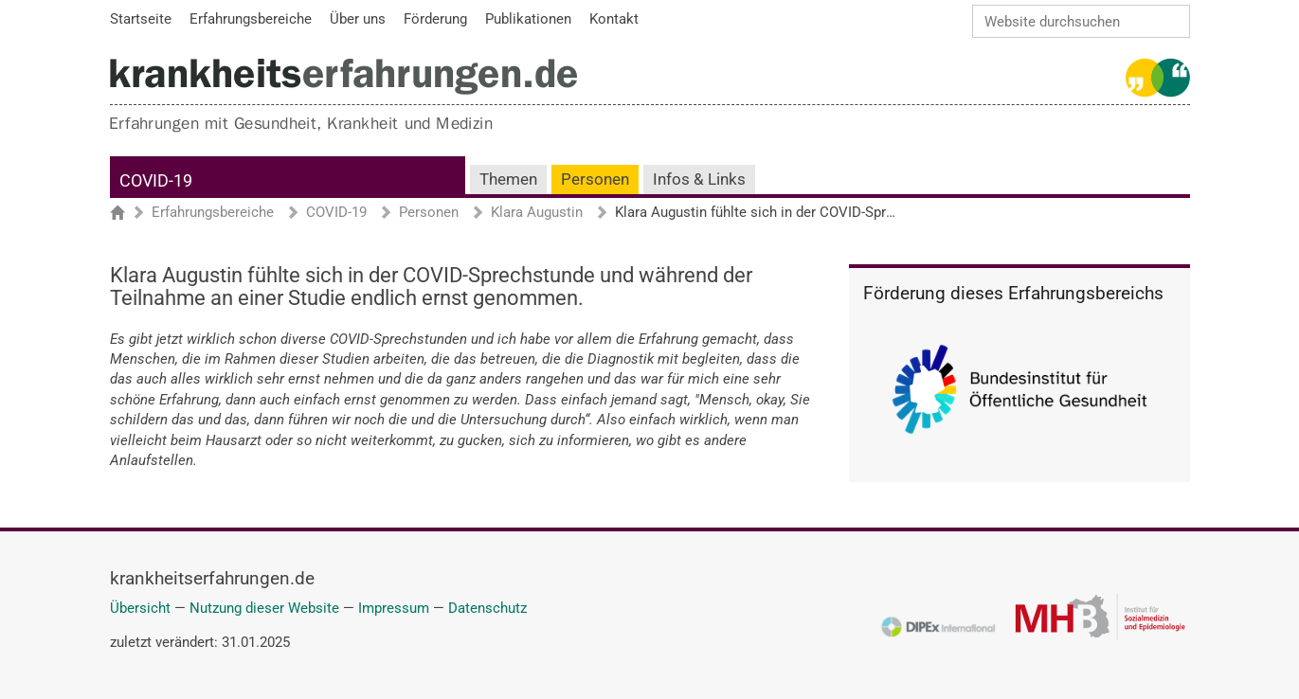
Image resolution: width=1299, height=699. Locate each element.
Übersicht (140, 608)
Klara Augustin (537, 213)
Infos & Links (699, 179)
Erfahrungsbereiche (213, 213)
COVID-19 (155, 180)
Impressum (393, 608)
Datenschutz (487, 608)
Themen (508, 179)
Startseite (126, 214)
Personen (595, 179)
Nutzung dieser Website (264, 608)
